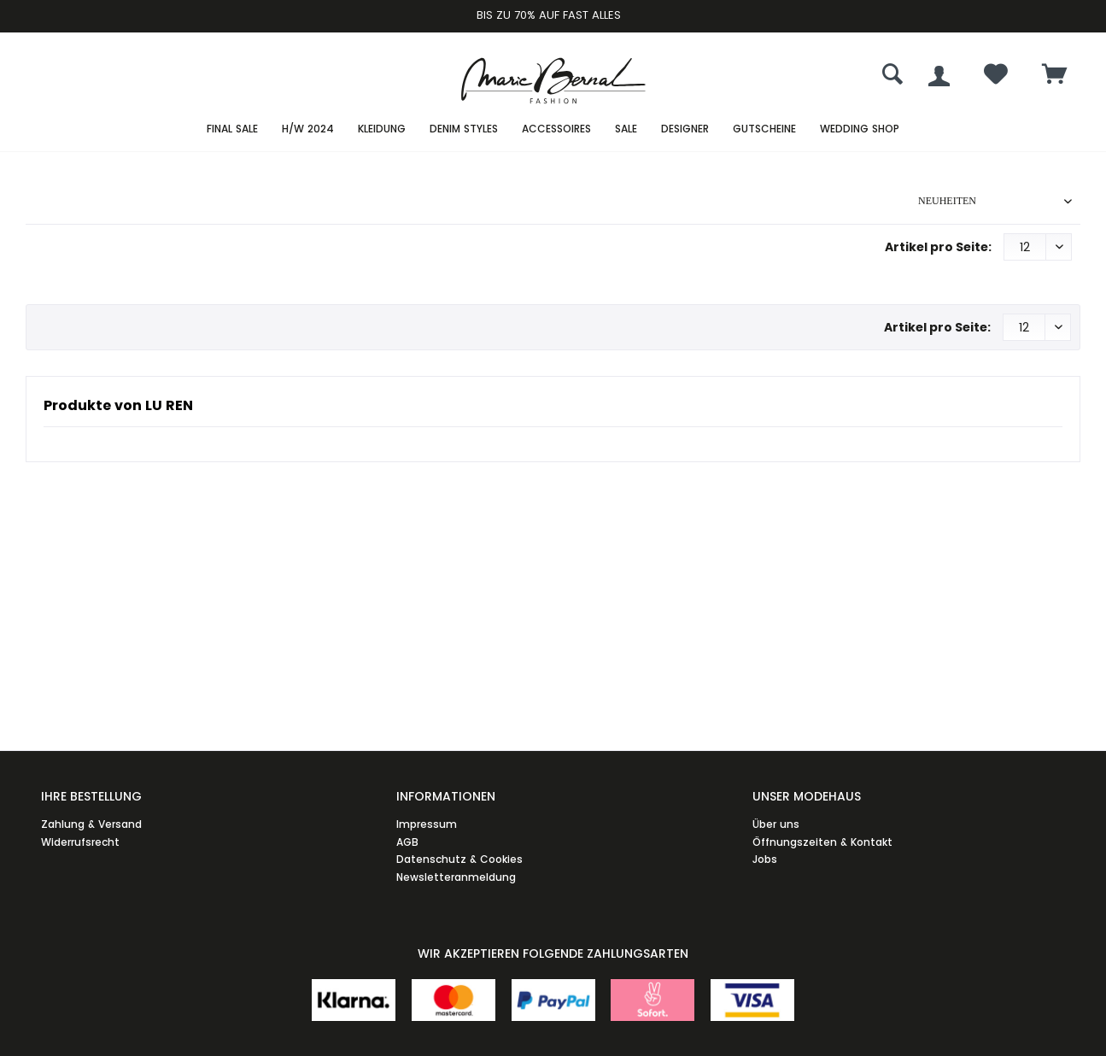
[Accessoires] (556, 129)
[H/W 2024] (308, 129)
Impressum (426, 824)
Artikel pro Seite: (938, 246)
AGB (407, 842)
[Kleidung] (382, 129)
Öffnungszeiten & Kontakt (822, 842)
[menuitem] (1054, 76)
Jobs (764, 859)
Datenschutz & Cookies (459, 859)
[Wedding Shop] (859, 129)
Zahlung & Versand (91, 824)
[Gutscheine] (764, 129)
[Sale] (626, 129)
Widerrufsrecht (80, 842)
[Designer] (685, 129)
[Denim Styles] (464, 129)
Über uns (775, 824)
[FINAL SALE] (232, 129)
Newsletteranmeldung (456, 877)
